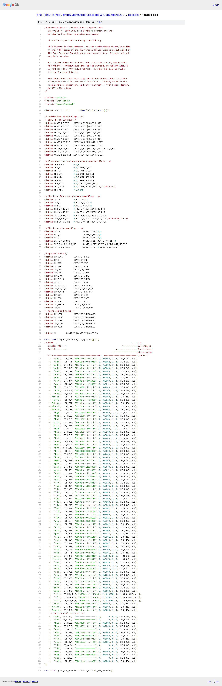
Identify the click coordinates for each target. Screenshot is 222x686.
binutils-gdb (52, 15)
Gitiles (18, 681)
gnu (39, 15)
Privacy (26, 681)
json (216, 681)
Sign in (216, 4)
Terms (35, 681)
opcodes (133, 15)
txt (209, 681)
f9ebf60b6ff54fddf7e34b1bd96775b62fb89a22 (92, 15)
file (98, 22)
